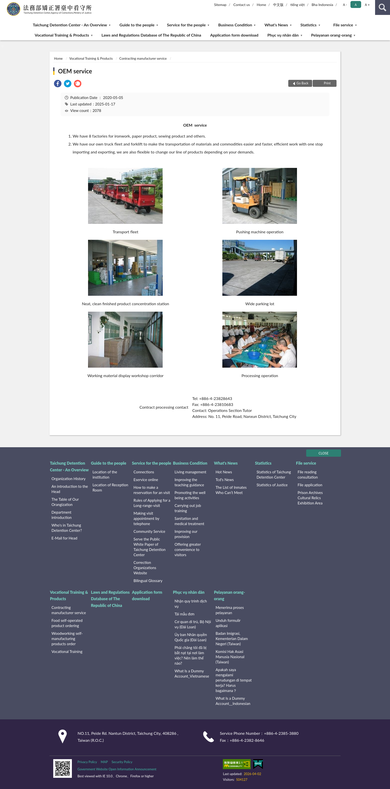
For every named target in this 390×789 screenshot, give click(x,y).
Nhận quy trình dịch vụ (191, 603)
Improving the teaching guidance (189, 482)
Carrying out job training (188, 508)
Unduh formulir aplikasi (228, 623)
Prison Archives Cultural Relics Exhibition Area (310, 497)
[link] (57, 84)
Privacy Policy (87, 762)
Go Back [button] (302, 83)
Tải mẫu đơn (185, 614)
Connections (144, 472)
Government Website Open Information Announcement (116, 769)
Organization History (68, 478)
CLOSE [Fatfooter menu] (324, 453)
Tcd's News (225, 479)
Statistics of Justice (272, 485)
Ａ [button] (355, 4)
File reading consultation (307, 474)
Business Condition (235, 24)
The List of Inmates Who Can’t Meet (231, 490)
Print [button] (327, 83)
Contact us (241, 4)
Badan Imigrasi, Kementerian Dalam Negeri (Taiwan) (232, 638)
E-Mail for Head (64, 538)
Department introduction (61, 515)
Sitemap (220, 4)
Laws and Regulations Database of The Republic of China (151, 35)
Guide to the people (136, 24)
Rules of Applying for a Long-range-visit (152, 503)
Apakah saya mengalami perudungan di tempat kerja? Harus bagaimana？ (234, 680)
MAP (104, 762)
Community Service (149, 531)
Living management (190, 472)
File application (309, 485)
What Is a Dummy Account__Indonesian (233, 701)
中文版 (278, 4)
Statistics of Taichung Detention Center (274, 474)
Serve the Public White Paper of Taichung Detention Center (150, 547)
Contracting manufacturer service (143, 58)
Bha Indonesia (322, 4)
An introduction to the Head (69, 489)
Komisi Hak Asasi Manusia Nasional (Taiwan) (230, 656)
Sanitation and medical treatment (189, 521)
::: (4, 4)
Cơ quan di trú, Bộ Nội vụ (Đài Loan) (193, 624)
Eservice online (146, 479)
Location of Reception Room (110, 487)
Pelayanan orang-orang (331, 35)
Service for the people (186, 24)
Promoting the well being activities (190, 495)
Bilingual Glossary (148, 580)
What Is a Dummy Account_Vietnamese (192, 673)
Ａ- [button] (344, 4)
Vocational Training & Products (62, 35)
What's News (276, 24)
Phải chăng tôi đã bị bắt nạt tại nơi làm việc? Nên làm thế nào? (190, 655)
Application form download (234, 35)
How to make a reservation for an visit (152, 490)
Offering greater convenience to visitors (188, 549)
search (382, 7)
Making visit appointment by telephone (146, 518)
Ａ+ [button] (367, 4)
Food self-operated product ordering (67, 623)
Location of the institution (105, 474)
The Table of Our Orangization (65, 502)
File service (343, 24)
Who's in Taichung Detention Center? (66, 528)
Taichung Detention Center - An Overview (70, 24)
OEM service (75, 71)
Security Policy (122, 762)
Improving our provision (186, 534)
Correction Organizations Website (145, 567)
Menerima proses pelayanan (230, 610)
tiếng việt (297, 4)
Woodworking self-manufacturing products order (67, 638)
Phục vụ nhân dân (283, 35)
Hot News (224, 472)
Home (261, 4)
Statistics (308, 24)
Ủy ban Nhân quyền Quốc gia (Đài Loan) (191, 637)
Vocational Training (66, 651)
